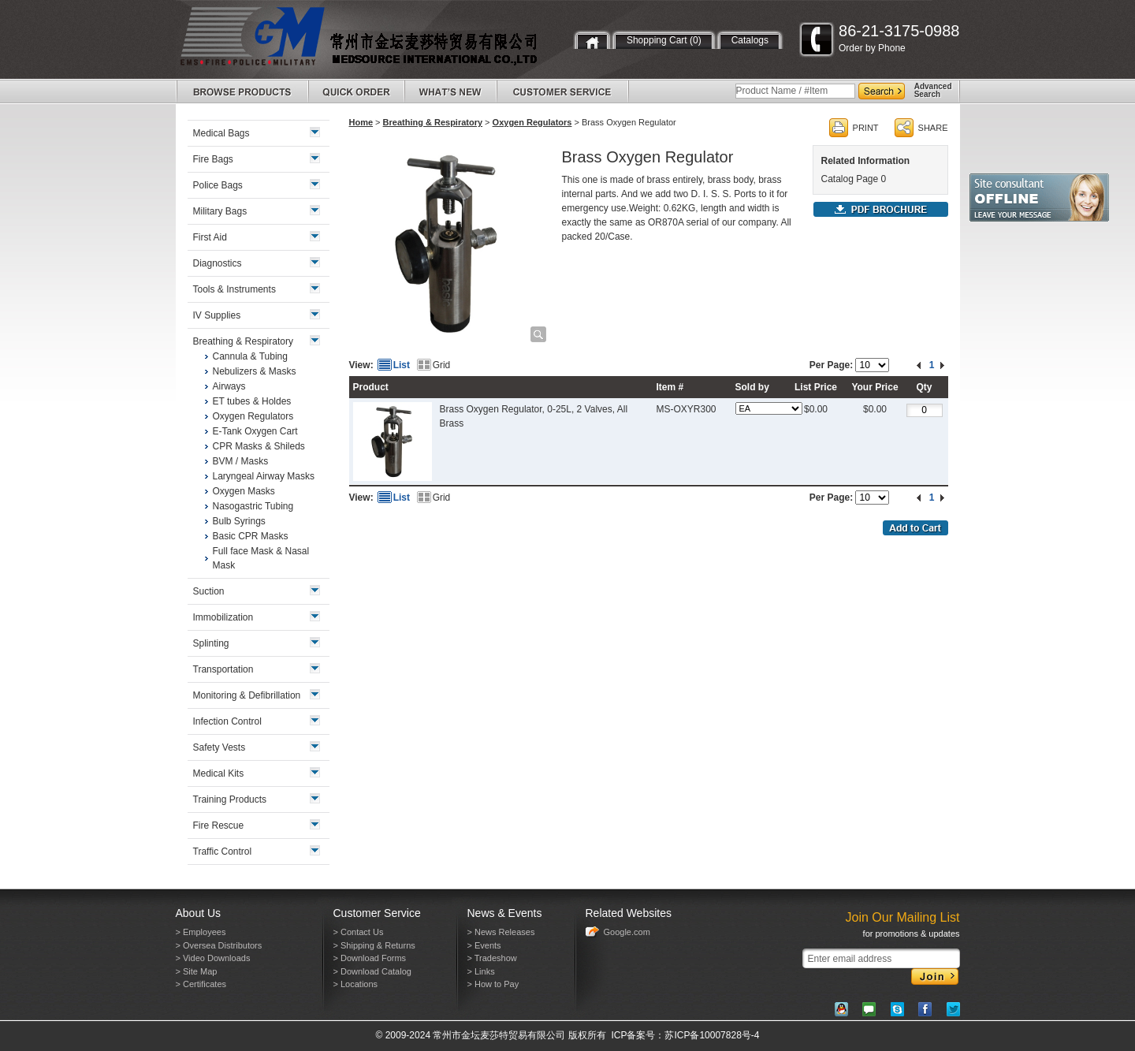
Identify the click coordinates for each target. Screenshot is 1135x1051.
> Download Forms (370, 958)
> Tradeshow (492, 958)
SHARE (933, 127)
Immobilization (223, 617)
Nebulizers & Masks (254, 371)
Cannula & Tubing (250, 356)
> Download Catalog (372, 971)
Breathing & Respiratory (433, 122)
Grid (442, 365)
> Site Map (197, 971)
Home (361, 122)
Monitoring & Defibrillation (247, 695)
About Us (198, 913)
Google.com (627, 932)
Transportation (223, 669)
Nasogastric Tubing (253, 506)
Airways (229, 386)
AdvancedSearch (933, 90)
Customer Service (377, 913)
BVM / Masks (241, 461)
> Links (481, 971)
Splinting (211, 643)
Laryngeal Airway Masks (263, 476)
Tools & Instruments (234, 289)
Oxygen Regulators (532, 122)
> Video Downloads (213, 958)
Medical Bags (221, 133)
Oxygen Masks (244, 491)
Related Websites (629, 913)
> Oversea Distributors (219, 945)
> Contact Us (358, 932)
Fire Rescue (218, 825)
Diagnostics (217, 263)
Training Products (230, 799)
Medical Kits (218, 773)
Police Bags (218, 185)
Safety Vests (219, 747)
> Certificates (201, 984)
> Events (484, 945)
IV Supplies (217, 315)
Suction (209, 591)
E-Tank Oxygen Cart (255, 431)
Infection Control (227, 721)
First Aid (210, 237)
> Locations (355, 984)
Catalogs (749, 40)
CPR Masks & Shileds (259, 446)
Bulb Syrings (239, 521)
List (401, 365)
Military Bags (220, 211)
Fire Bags (213, 159)
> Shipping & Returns (374, 945)
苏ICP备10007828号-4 (711, 1035)
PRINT (866, 127)
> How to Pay (493, 984)
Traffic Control (222, 851)
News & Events (504, 913)
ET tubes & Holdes (252, 401)
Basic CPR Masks (250, 536)
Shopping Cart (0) (664, 40)
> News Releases (501, 932)
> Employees (201, 932)
